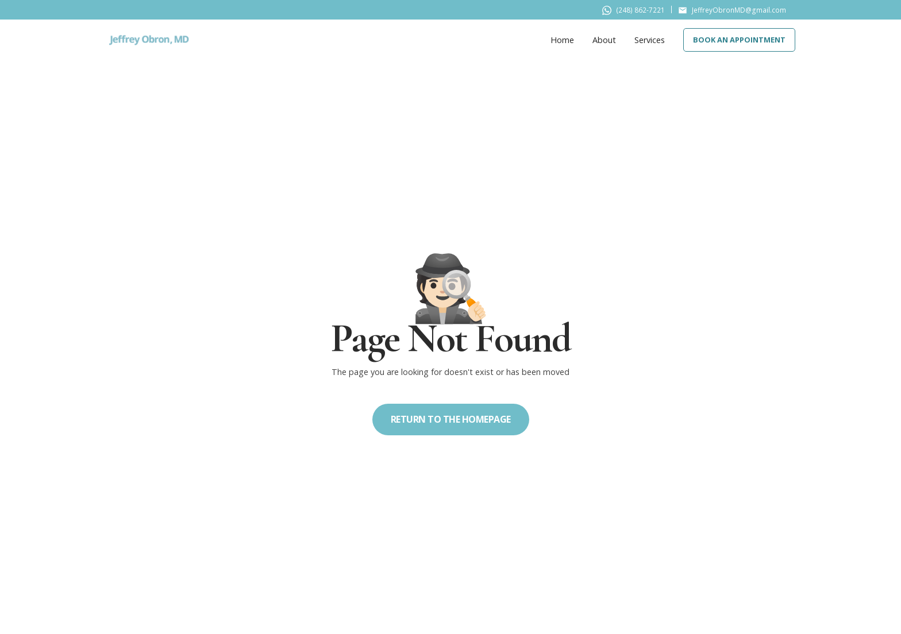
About (604, 39)
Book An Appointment (739, 39)
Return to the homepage (451, 419)
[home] (149, 40)
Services (649, 39)
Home (562, 39)
